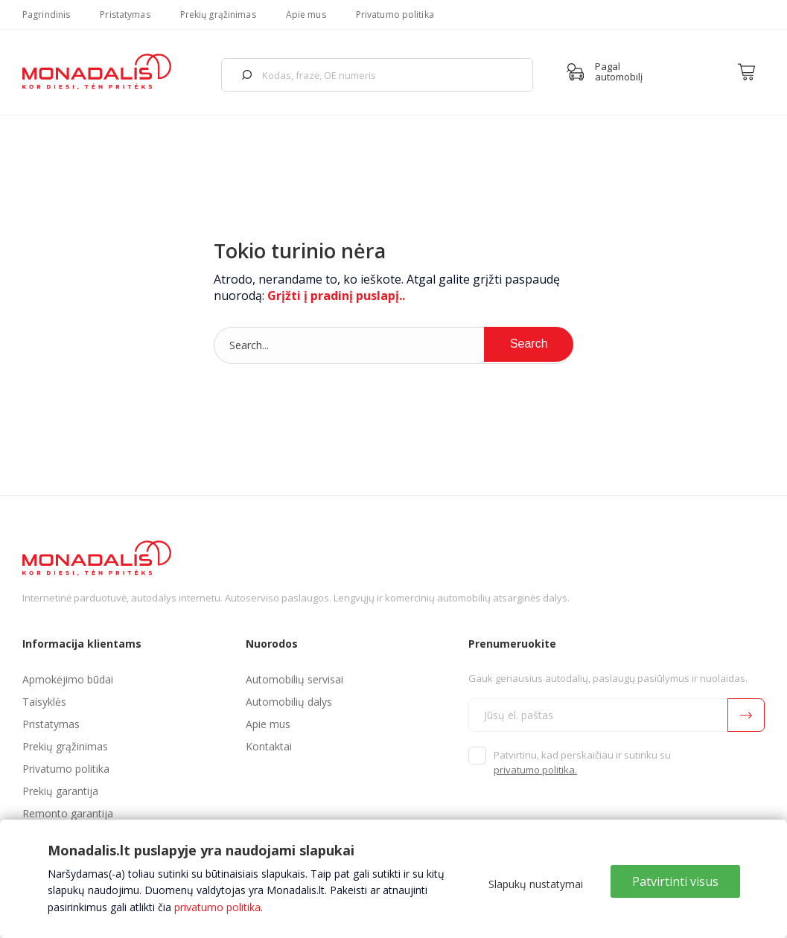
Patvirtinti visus (675, 881)
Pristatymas (125, 14)
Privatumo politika (395, 14)
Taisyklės (44, 702)
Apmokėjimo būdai (67, 679)
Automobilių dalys (289, 702)
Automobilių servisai (294, 679)
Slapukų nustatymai (535, 884)
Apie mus (306, 14)
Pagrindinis (46, 14)
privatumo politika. (535, 769)
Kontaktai (269, 746)
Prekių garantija (60, 791)
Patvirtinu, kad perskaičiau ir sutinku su (582, 762)
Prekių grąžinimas (218, 14)
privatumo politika (217, 907)
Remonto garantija (67, 813)
